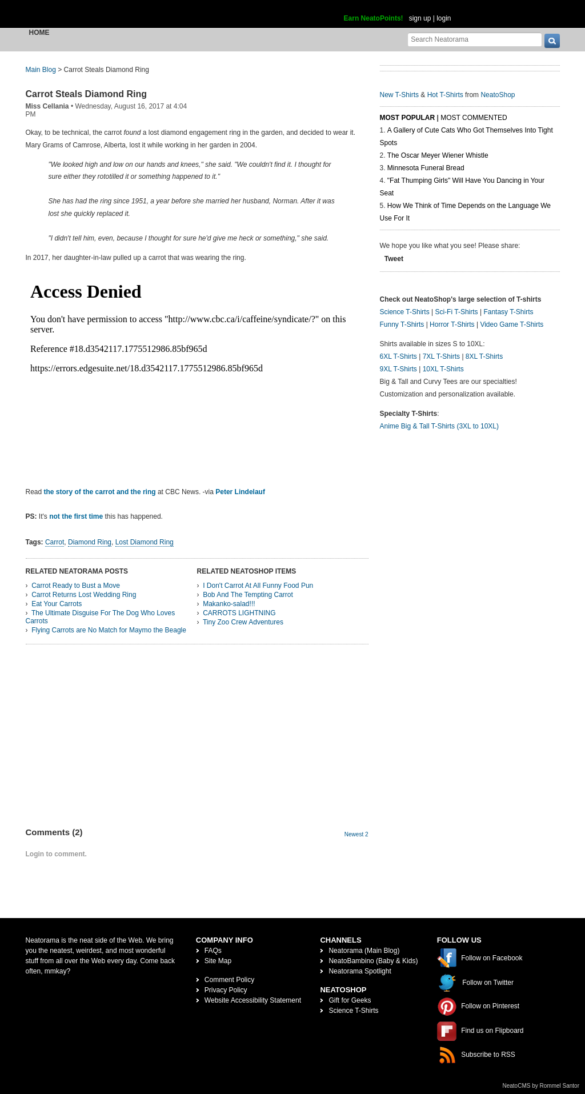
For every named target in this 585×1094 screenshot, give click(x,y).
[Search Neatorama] (475, 39)
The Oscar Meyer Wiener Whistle (437, 155)
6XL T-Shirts (398, 356)
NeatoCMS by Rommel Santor (541, 1086)
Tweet (393, 259)
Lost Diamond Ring (144, 542)
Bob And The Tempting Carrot (248, 595)
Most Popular (407, 118)
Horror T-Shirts (452, 324)
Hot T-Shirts (445, 95)
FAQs (213, 951)
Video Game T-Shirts (511, 324)
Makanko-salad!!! (229, 604)
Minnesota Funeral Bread (425, 168)
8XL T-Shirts (484, 356)
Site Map (218, 961)
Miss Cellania (47, 106)
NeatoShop (497, 95)
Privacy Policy (226, 990)
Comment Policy (229, 980)
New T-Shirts (399, 95)
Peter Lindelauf (240, 492)
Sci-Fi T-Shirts (456, 312)
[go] (552, 41)
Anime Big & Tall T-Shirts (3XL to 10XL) (439, 426)
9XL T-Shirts (398, 369)
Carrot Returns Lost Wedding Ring (83, 595)
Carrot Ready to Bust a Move (75, 586)
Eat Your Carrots (56, 604)
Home (39, 33)
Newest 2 (356, 834)
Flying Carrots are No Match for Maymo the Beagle (108, 630)
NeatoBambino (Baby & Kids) (373, 961)
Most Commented (473, 118)
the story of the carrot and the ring (100, 492)
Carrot (54, 542)
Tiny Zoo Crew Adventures (243, 622)
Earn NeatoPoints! (373, 18)
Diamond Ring (89, 542)
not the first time (76, 516)
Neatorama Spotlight (359, 971)
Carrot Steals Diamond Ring (86, 94)
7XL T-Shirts (441, 356)
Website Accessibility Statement (253, 1000)
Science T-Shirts (405, 312)
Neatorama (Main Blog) (363, 951)
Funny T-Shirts (402, 324)
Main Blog (41, 70)
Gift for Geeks (349, 1000)
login (443, 18)
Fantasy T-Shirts (508, 312)
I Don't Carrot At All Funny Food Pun (258, 586)
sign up (420, 18)
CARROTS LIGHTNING (239, 613)
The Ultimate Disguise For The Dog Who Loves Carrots (100, 617)
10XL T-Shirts (443, 369)
